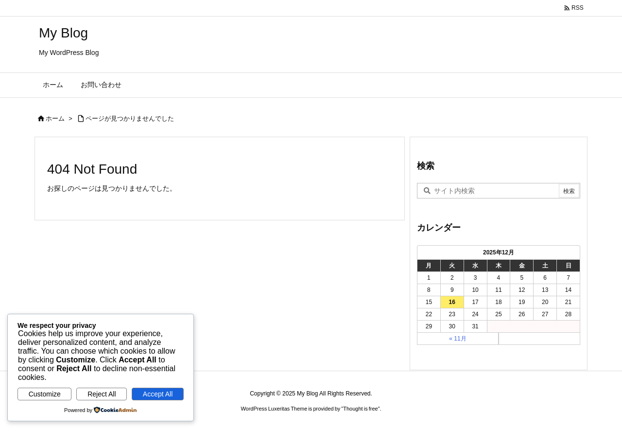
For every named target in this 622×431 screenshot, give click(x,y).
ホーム (55, 118)
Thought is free (360, 409)
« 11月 (457, 338)
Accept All (158, 394)
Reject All (101, 394)
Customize (45, 394)
